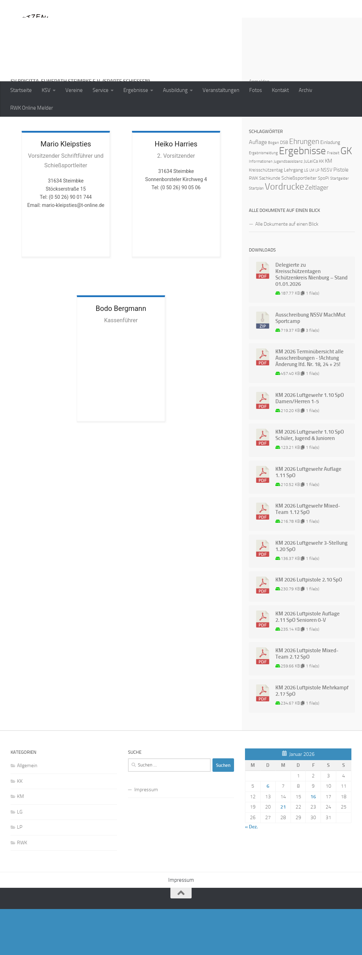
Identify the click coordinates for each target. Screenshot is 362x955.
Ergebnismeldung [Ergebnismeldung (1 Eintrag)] (263, 199)
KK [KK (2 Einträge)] (321, 207)
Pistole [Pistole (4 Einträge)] (341, 216)
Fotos (255, 90)
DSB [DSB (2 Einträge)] (284, 188)
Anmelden (259, 128)
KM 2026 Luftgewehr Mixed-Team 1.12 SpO (307, 555)
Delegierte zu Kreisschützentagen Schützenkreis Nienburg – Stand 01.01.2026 (311, 320)
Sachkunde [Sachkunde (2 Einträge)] (269, 224)
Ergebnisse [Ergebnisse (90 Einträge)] (302, 197)
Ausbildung (175, 90)
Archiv (305, 90)
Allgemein (27, 812)
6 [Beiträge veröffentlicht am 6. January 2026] (268, 832)
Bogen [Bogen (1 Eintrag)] (273, 188)
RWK (22, 889)
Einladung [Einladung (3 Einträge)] (330, 188)
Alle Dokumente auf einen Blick (287, 270)
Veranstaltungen (221, 90)
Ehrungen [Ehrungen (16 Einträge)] (304, 187)
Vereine (74, 90)
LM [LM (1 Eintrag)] (311, 216)
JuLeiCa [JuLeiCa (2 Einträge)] (311, 207)
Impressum (146, 836)
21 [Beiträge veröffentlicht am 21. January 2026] (283, 853)
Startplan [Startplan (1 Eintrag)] (256, 234)
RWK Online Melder (31, 108)
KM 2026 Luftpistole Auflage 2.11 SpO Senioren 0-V (307, 662)
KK (20, 827)
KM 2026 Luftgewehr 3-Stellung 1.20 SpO (311, 592)
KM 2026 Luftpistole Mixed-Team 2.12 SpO (306, 699)
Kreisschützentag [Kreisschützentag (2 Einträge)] (266, 216)
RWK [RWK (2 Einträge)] (253, 224)
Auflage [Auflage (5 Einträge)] (258, 188)
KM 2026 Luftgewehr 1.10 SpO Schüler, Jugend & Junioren (309, 481)
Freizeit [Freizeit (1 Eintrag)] (333, 199)
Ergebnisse (135, 90)
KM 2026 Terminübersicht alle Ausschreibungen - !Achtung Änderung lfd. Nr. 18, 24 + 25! (309, 403)
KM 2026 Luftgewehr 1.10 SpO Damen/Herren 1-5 (309, 444)
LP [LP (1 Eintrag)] (317, 216)
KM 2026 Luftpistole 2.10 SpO (308, 626)
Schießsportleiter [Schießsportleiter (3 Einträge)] (299, 224)
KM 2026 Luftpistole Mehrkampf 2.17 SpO (312, 736)
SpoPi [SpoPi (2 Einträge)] (323, 224)
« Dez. (251, 873)
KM (20, 842)
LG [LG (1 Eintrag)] (306, 216)
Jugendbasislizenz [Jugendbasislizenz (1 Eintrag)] (288, 207)
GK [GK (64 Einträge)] (346, 197)
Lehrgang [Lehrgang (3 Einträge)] (293, 216)
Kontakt (280, 90)
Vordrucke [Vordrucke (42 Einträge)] (284, 232)
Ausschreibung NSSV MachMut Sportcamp (310, 364)
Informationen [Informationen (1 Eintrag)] (261, 207)
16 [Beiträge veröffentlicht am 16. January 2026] (313, 843)
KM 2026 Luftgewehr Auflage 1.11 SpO (308, 518)
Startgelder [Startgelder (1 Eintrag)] (339, 224)
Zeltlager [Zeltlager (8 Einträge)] (316, 233)
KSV (46, 90)
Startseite (21, 90)
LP (19, 873)
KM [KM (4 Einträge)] (328, 207)
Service (101, 90)
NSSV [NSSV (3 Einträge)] (326, 216)
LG (20, 858)
